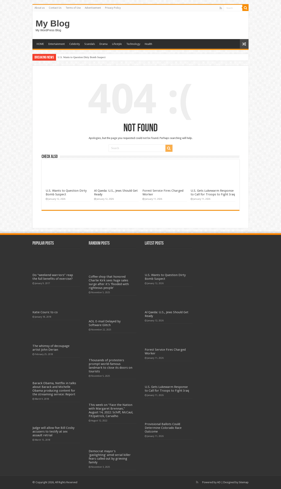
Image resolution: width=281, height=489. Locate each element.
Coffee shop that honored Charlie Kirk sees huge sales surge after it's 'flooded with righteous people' (109, 282)
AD (219, 482)
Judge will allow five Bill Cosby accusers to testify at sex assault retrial (53, 431)
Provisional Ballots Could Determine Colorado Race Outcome (163, 427)
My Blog (53, 23)
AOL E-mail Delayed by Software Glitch (105, 323)
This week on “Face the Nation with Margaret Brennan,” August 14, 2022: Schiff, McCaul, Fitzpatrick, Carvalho (111, 410)
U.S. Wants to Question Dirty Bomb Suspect (81, 57)
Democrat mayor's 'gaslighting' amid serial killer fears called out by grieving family (110, 456)
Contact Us (55, 7)
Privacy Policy (113, 7)
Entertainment (56, 43)
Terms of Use (73, 7)
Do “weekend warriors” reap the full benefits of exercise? (52, 277)
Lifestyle (117, 43)
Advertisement (93, 7)
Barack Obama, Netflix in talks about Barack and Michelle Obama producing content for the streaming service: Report (54, 388)
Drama (103, 43)
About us (40, 7)
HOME (40, 43)
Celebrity (74, 43)
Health (148, 43)
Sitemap (244, 482)
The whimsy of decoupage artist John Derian (50, 348)
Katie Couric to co (45, 312)
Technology (133, 43)
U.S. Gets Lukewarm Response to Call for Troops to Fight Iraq (213, 192)
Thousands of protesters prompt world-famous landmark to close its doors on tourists (110, 365)
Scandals (89, 43)
